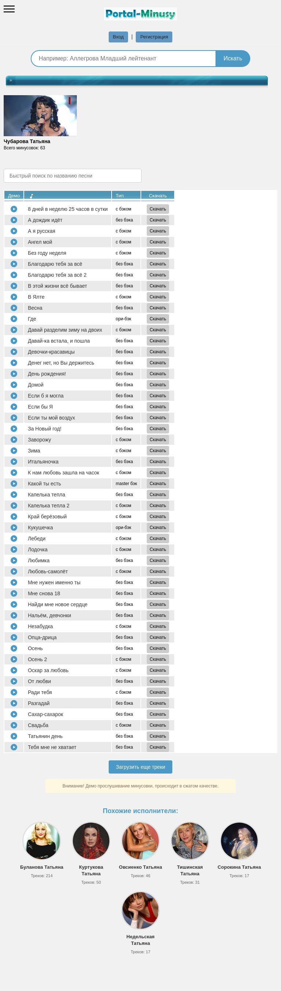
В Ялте (36, 297)
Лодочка (38, 549)
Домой (36, 385)
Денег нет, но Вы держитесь (61, 363)
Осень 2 (37, 659)
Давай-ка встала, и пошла (59, 341)
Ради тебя (40, 692)
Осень (35, 648)
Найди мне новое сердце (57, 604)
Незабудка (40, 626)
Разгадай (38, 703)
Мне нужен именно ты (54, 582)
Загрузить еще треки (140, 767)
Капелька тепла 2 (49, 505)
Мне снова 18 (44, 593)
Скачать (158, 209)
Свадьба (38, 725)
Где (32, 319)
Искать (233, 58)
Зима (34, 451)
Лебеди (36, 538)
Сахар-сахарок (45, 714)
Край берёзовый (47, 516)
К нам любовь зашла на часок (63, 473)
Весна (35, 308)
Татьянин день (45, 736)
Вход (118, 37)
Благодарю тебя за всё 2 (57, 275)
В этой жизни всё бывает (57, 286)
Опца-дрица (42, 637)
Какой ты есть (44, 484)
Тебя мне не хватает (52, 747)
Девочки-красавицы (51, 352)
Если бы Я (40, 407)
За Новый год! (44, 429)
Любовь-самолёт (48, 571)
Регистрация (154, 37)
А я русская (41, 231)
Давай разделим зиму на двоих (65, 330)
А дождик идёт (45, 220)
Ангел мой (40, 242)
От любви (39, 681)
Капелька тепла (46, 495)
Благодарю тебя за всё (55, 264)
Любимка (38, 560)
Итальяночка (43, 462)
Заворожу (39, 440)
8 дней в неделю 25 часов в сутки (68, 209)
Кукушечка (40, 527)
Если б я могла (46, 396)
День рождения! (47, 374)
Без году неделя (47, 253)
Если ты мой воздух (51, 418)
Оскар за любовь (48, 670)
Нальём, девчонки (49, 615)
